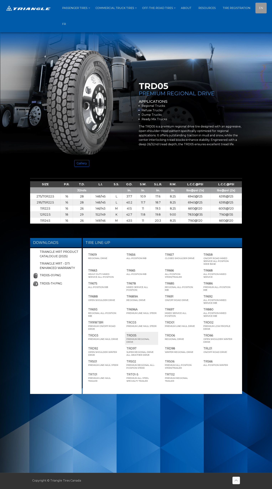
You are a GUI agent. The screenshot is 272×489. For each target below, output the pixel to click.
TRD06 (180, 337)
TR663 (103, 273)
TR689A (141, 298)
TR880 (218, 312)
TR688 (103, 298)
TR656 (141, 256)
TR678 (141, 286)
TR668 (218, 273)
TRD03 (103, 337)
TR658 (218, 259)
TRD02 (218, 325)
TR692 (218, 299)
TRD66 (218, 338)
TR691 (180, 298)
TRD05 (141, 338)
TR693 (103, 312)
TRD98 (180, 350)
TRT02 (180, 377)
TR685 (180, 286)
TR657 (180, 256)
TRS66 (218, 363)
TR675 (103, 285)
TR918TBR (103, 325)
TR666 (180, 273)
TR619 (103, 256)
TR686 (218, 286)
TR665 (141, 272)
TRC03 (141, 324)
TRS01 (103, 363)
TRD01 (180, 324)
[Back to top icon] (236, 480)
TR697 (180, 312)
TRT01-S (141, 377)
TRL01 (218, 350)
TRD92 (103, 351)
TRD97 (141, 351)
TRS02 (141, 364)
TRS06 (180, 364)
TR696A (141, 311)
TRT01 (103, 377)
